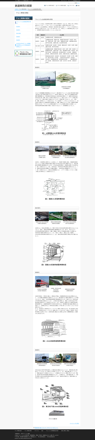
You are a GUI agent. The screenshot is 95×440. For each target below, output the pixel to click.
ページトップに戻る (74, 423)
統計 (42, 430)
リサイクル (36, 430)
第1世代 (18, 26)
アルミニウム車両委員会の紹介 (74, 0)
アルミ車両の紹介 (18, 430)
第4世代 (18, 40)
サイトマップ (64, 0)
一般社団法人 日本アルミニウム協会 (22, 433)
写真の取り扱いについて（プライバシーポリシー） (46, 427)
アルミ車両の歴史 (28, 430)
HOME (16, 9)
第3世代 (18, 36)
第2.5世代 (18, 33)
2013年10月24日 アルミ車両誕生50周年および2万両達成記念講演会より (23, 45)
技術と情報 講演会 (65, 430)
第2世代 (18, 30)
